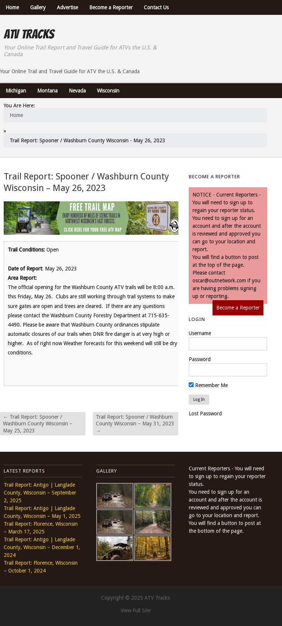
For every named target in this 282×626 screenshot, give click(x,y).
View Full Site (135, 610)
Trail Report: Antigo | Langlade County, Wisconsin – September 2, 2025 (40, 492)
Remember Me (208, 385)
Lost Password (205, 413)
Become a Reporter (111, 7)
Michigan (16, 91)
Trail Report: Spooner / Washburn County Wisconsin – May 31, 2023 (135, 423)
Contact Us (156, 7)
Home (12, 7)
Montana (47, 91)
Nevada (77, 91)
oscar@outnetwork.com (219, 280)
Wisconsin (108, 91)
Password (200, 359)
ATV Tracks (29, 34)
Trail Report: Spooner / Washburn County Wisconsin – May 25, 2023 (37, 423)
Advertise (67, 7)
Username (200, 333)
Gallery (38, 7)
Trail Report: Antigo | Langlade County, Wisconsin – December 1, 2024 (42, 547)
